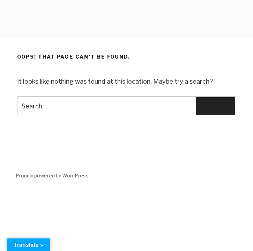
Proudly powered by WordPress (52, 175)
